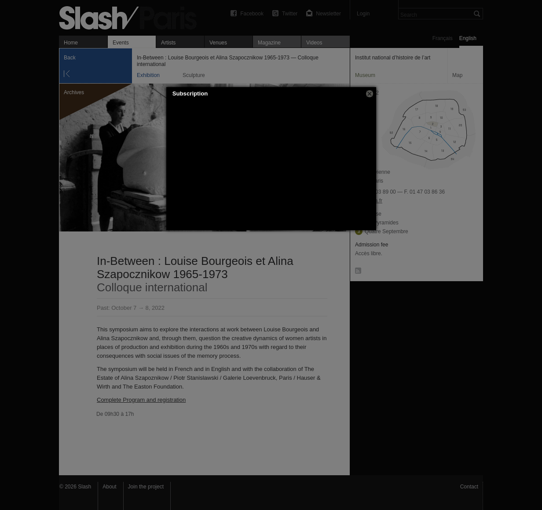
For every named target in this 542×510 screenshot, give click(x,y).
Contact (469, 487)
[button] (369, 93)
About (109, 487)
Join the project (146, 487)
